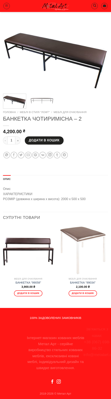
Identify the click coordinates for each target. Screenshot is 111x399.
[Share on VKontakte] (42, 155)
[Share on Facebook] (14, 155)
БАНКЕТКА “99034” (82, 282)
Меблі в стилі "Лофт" (35, 112)
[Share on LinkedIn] (50, 155)
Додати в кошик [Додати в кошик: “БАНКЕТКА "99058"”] (28, 293)
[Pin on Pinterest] (35, 155)
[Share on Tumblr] (57, 155)
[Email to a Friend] (28, 155)
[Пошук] (94, 6)
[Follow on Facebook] (52, 382)
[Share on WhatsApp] (6, 155)
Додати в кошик (44, 140)
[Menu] (6, 6)
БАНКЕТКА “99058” (28, 282)
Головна (9, 112)
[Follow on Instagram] (59, 382)
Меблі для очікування (70, 112)
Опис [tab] (7, 179)
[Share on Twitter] (21, 155)
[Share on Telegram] (64, 155)
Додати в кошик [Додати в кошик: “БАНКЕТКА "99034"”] (83, 293)
